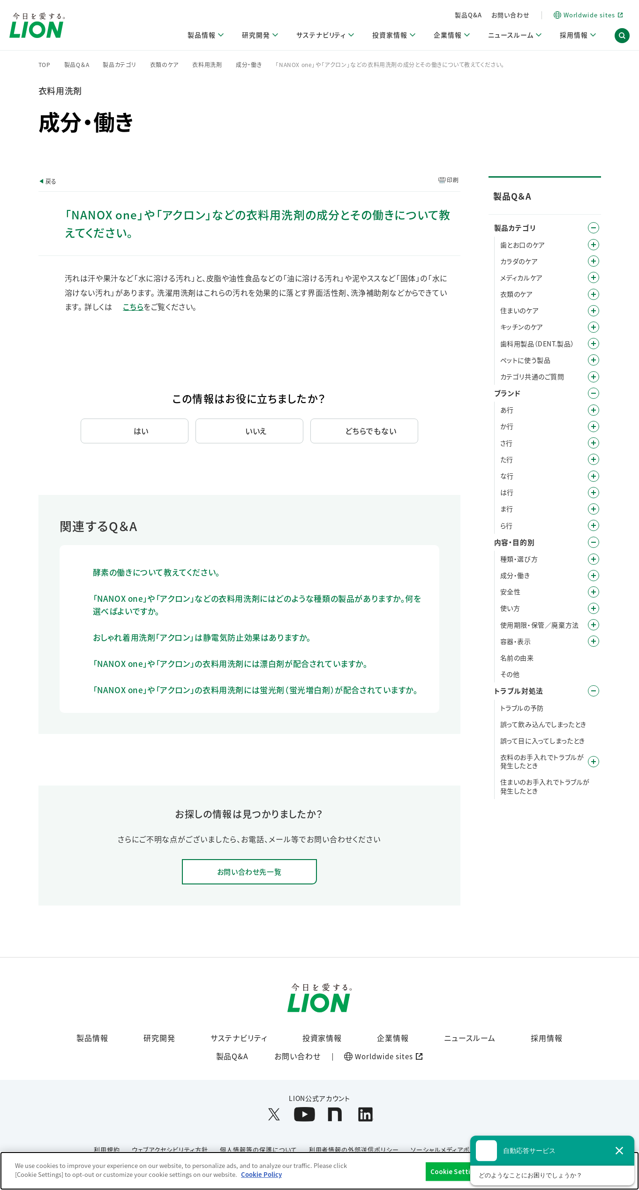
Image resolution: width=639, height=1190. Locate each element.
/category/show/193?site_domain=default (593, 261)
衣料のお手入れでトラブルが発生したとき (542, 761)
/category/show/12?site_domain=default (593, 393)
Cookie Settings (455, 1171)
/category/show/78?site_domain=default (593, 624)
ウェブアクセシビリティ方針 (170, 1150)
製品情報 (92, 1038)
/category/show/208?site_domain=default (593, 294)
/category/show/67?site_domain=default (593, 592)
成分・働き (249, 64)
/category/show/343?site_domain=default (593, 376)
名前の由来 (517, 657)
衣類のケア (164, 64)
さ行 (506, 443)
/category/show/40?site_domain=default (593, 575)
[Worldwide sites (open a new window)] (588, 15)
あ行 (507, 409)
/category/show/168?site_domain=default (593, 761)
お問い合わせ (510, 14)
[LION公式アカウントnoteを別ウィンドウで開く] (335, 1115)
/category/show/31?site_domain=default (593, 525)
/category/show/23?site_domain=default (593, 459)
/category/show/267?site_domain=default (593, 327)
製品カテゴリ (119, 64)
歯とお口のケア (522, 244)
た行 (506, 459)
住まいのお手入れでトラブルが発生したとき (545, 786)
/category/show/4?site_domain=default (593, 227)
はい (141, 430)
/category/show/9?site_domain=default (593, 559)
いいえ (256, 430)
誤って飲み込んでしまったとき (543, 724)
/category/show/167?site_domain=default (593, 690)
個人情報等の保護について (258, 1150)
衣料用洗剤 (207, 64)
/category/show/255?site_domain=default (593, 310)
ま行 (506, 508)
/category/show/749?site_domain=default (593, 343)
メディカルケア (521, 277)
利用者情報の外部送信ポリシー (354, 1150)
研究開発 (159, 1038)
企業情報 (393, 1038)
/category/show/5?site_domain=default (593, 244)
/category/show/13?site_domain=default (593, 426)
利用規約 (107, 1150)
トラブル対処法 (518, 690)
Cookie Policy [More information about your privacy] (261, 1174)
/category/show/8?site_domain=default (593, 542)
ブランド (507, 393)
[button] (622, 36)
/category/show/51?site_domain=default (593, 608)
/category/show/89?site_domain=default (593, 641)
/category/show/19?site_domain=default (593, 443)
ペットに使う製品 (525, 360)
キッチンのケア (521, 326)
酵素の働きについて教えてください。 (156, 572)
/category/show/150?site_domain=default (593, 277)
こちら (133, 306)
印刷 (453, 180)
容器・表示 (515, 641)
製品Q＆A (77, 64)
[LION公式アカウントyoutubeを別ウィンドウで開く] (304, 1115)
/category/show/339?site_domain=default (593, 509)
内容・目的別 (514, 542)
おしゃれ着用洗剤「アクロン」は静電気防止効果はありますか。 (202, 637)
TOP (44, 64)
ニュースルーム (470, 1038)
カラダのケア (519, 261)
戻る (51, 181)
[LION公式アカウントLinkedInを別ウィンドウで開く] (365, 1115)
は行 (507, 492)
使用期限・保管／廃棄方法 (539, 625)
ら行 (506, 525)
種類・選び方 (519, 558)
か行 (507, 426)
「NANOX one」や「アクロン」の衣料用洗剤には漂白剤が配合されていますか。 (230, 663)
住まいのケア (519, 310)
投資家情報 (322, 1038)
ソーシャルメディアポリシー (449, 1150)
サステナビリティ (238, 1038)
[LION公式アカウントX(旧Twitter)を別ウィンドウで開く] (274, 1115)
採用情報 (547, 1038)
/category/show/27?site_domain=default (593, 476)
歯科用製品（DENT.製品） (537, 343)
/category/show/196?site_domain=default (593, 492)
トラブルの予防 (522, 708)
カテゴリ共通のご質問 (532, 376)
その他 (510, 674)
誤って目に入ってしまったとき (542, 740)
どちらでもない (371, 430)
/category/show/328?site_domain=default (593, 360)
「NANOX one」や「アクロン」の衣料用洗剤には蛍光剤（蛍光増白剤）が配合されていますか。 (255, 690)
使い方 (510, 608)
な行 (507, 476)
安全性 (510, 591)
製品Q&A (468, 14)
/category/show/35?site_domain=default (593, 410)
